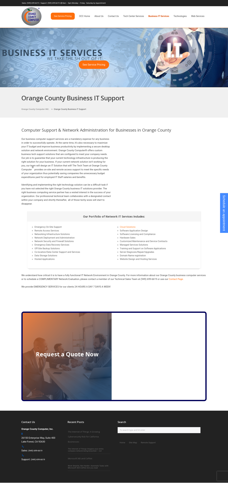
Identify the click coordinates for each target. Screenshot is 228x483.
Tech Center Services (133, 16)
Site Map (133, 442)
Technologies (180, 16)
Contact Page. (176, 279)
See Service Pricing (93, 64)
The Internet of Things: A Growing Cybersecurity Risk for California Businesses (84, 436)
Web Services (197, 16)
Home (122, 442)
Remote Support (148, 442)
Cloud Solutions (123, 231)
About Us (99, 16)
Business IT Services (158, 16)
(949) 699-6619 (33, 3)
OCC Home (84, 16)
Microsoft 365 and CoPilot (80, 458)
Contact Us (113, 16)
